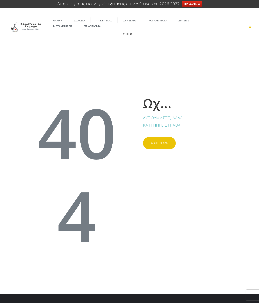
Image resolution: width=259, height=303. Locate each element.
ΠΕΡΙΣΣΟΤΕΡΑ (191, 3)
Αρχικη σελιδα (159, 130)
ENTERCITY (191, 292)
